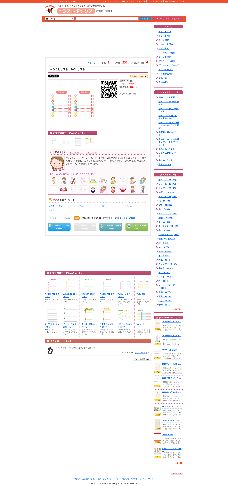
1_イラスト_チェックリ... (52, 325)
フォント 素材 (164, 57)
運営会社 (125, 479)
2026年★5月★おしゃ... (171, 364)
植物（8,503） (165, 251)
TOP (123, 1)
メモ (52, 210)
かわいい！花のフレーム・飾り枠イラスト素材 (168, 125)
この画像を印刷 (136, 227)
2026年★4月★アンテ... (171, 420)
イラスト (130, 1)
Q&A (138, 1)
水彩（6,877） (165, 292)
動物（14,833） (165, 218)
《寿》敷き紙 (167, 435)
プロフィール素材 (166, 61)
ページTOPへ (177, 473)
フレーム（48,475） (167, 184)
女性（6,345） (165, 305)
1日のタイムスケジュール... (125, 325)
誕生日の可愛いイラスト (168, 154)
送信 (77, 218)
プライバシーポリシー (111, 479)
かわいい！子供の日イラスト (168, 110)
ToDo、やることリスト (125, 295)
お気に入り (139, 76)
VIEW (157, 329)
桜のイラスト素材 (166, 97)
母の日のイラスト (166, 149)
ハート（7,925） (166, 277)
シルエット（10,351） (168, 234)
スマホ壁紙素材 (165, 74)
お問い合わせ (136, 479)
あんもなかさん (76, 152)
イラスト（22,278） (167, 196)
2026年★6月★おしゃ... (171, 392)
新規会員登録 (169, 1)
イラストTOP (164, 31)
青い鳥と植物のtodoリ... (88, 325)
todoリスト (80, 206)
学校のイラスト (165, 160)
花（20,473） (164, 201)
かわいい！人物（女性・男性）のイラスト (168, 117)
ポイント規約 (96, 479)
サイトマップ (148, 479)
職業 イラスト (164, 164)
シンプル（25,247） (167, 188)
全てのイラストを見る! (168, 18)
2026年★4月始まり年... (171, 336)
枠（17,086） (164, 209)
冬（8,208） (164, 256)
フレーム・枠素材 (166, 53)
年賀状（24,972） (166, 192)
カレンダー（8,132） (168, 264)
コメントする (91, 152)
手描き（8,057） (166, 268)
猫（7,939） (164, 272)
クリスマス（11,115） (168, 226)
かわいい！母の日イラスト (168, 103)
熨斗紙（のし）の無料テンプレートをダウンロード (168, 142)
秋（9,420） (164, 243)
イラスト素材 (164, 36)
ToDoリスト (142, 294)
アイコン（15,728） (167, 213)
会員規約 (85, 479)
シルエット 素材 (165, 44)
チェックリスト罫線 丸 (69, 325)
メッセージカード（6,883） (166, 286)
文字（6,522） (165, 300)
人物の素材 (163, 82)
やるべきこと (131, 206)
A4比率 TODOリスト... (52, 295)
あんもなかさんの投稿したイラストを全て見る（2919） (73, 174)
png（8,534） (164, 247)
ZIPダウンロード (110, 227)
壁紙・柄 (162, 78)
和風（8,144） (165, 260)
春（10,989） (164, 230)
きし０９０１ (140, 353)
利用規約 (76, 479)
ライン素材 (163, 48)
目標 (102, 206)
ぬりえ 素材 (163, 40)
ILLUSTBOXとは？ (154, 1)
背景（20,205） (165, 205)
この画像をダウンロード (59, 227)
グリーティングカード (168, 65)
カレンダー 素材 (165, 69)
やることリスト (57, 206)
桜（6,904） (164, 281)
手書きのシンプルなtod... (106, 325)
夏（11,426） (164, 222)
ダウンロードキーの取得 (124, 218)
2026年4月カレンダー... (171, 378)
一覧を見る (177, 309)
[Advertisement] (28, 48)
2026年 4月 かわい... (170, 350)
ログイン (180, 1)
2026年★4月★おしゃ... (171, 322)
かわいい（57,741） (167, 180)
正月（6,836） (165, 296)
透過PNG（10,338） (167, 239)
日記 (143, 1)
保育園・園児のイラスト (168, 133)
